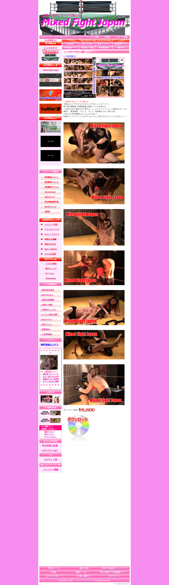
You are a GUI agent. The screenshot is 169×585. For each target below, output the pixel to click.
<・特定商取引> (69, 56)
